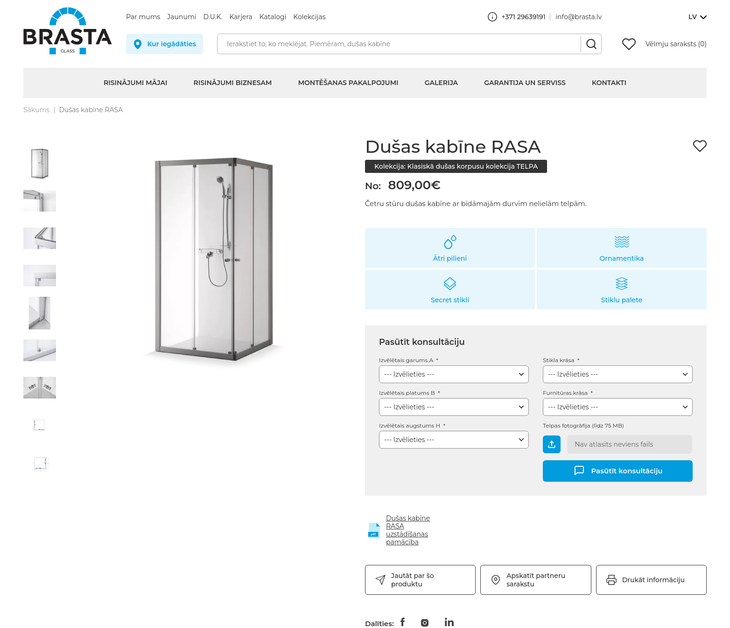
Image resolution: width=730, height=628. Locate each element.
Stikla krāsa (559, 360)
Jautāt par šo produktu (412, 579)
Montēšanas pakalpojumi (348, 82)
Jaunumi (181, 17)
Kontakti (609, 82)
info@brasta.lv (578, 17)
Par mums (143, 17)
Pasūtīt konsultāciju (626, 470)
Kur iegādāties (171, 44)
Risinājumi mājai (135, 82)
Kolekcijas (309, 17)
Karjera (241, 17)
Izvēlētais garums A (407, 360)
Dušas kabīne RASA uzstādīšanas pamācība (408, 530)
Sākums (36, 110)
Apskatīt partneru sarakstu (535, 579)
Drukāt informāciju (653, 580)
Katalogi (273, 17)
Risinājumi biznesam (233, 82)
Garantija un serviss (525, 82)
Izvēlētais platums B (407, 392)
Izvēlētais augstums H (410, 425)
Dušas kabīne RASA (91, 110)
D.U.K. (213, 17)
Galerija (441, 82)
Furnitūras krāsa (566, 392)
